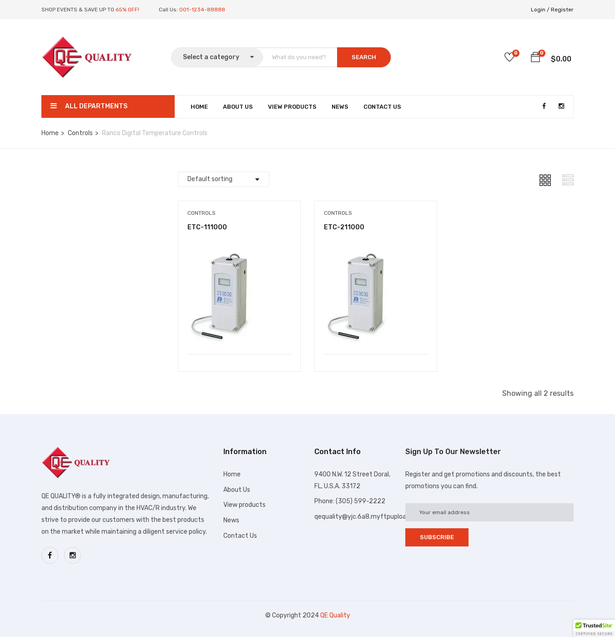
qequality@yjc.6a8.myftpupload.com (369, 517)
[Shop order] (223, 179)
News (340, 106)
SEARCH (364, 57)
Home (199, 106)
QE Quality (335, 615)
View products (244, 505)
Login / (540, 9)
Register (562, 9)
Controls (80, 133)
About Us (238, 106)
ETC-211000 (344, 227)
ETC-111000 (207, 227)
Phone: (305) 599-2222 (349, 501)
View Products (292, 106)
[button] (535, 59)
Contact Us (382, 106)
